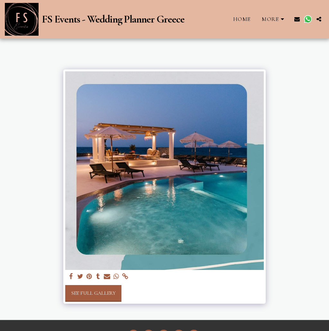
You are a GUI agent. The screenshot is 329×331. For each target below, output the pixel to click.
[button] (297, 19)
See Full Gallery (93, 293)
